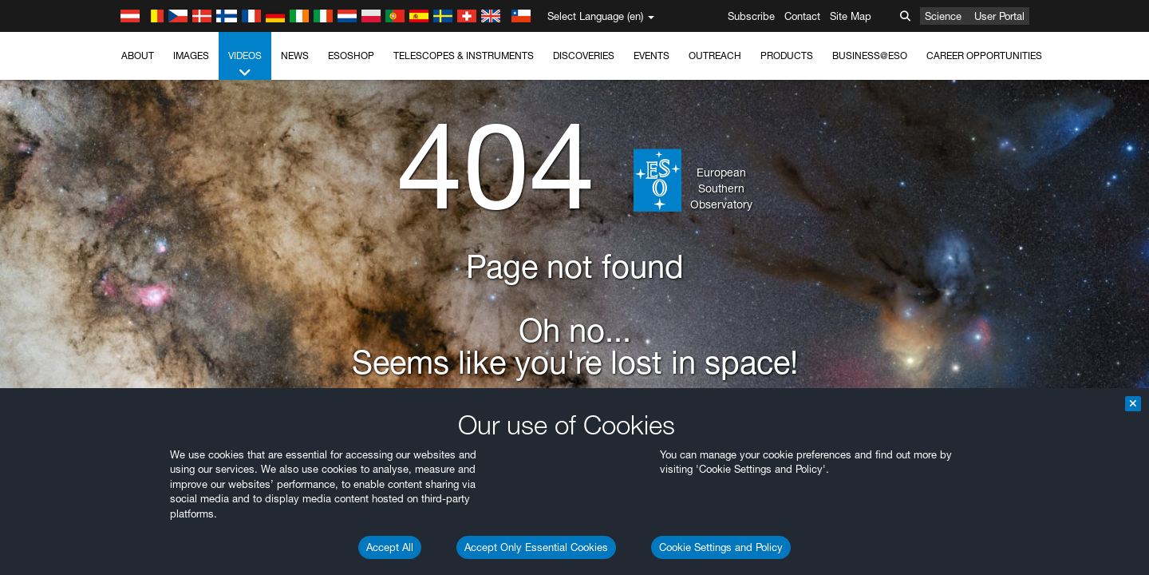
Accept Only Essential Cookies (536, 547)
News (295, 55)
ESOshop (351, 55)
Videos (245, 65)
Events (651, 55)
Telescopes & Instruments (463, 55)
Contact (802, 16)
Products (786, 55)
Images (191, 55)
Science (943, 16)
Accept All (389, 547)
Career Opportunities (984, 55)
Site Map (850, 16)
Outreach (715, 55)
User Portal (999, 16)
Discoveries (583, 55)
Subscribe (751, 16)
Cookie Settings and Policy (721, 547)
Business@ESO (869, 55)
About (137, 55)
